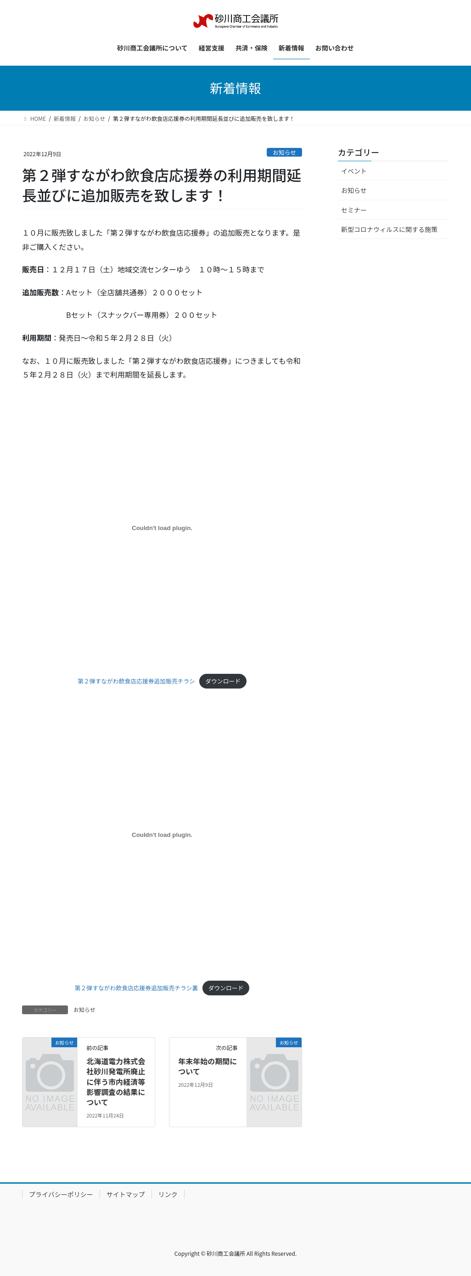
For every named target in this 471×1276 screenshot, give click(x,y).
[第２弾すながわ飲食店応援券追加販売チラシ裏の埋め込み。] (162, 835)
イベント (354, 170)
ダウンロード (223, 681)
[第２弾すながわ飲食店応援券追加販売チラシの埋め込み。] (162, 528)
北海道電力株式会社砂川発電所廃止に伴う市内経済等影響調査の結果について (115, 1082)
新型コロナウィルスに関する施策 (389, 229)
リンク (168, 1194)
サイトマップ (126, 1194)
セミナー (354, 210)
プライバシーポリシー (61, 1194)
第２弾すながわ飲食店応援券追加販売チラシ (136, 681)
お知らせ (284, 152)
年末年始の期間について (207, 1066)
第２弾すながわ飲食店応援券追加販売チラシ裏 (136, 987)
